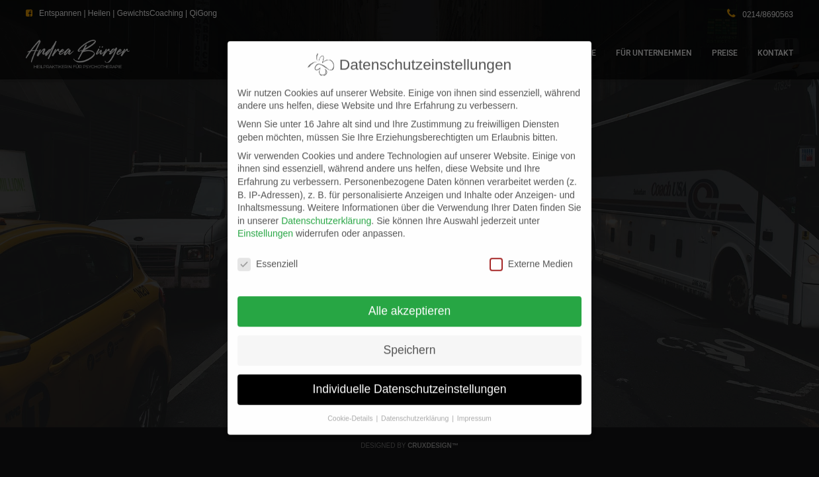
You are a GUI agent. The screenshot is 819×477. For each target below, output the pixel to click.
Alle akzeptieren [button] (409, 300)
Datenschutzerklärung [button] (416, 407)
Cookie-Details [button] (350, 407)
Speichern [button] (410, 339)
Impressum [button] (474, 407)
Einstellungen (265, 222)
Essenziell (267, 253)
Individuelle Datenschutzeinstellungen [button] (410, 378)
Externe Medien (531, 253)
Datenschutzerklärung (326, 210)
